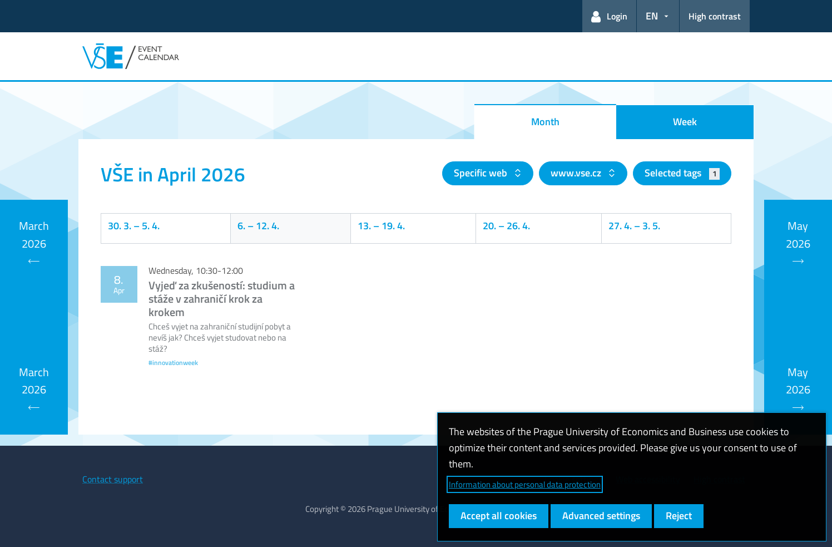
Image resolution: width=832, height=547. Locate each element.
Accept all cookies (498, 515)
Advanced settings (601, 515)
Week (685, 121)
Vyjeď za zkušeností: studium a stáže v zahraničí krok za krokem (221, 299)
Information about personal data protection (525, 484)
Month (545, 121)
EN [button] (652, 15)
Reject (679, 515)
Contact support (112, 479)
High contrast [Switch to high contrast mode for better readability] (715, 16)
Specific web (481, 172)
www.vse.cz (577, 172)
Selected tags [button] (682, 172)
